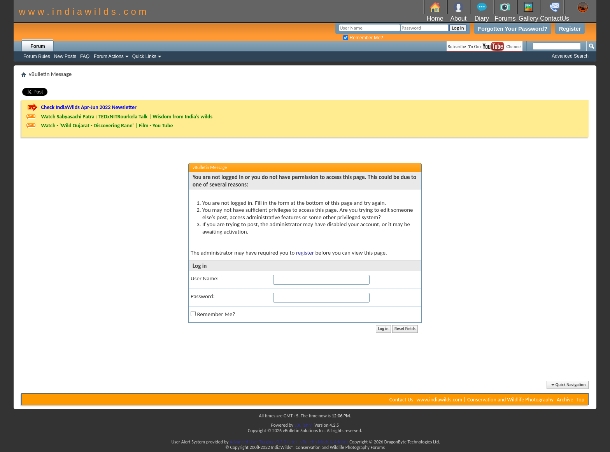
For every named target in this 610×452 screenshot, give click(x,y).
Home (435, 18)
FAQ (84, 56)
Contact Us (401, 399)
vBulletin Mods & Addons (324, 442)
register (305, 252)
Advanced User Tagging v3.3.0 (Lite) (263, 442)
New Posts (65, 56)
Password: (203, 296)
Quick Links (144, 56)
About (458, 18)
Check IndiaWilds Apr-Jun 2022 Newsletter (89, 107)
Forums (504, 18)
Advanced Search (570, 56)
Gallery (528, 18)
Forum (37, 46)
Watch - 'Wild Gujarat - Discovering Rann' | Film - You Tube (107, 125)
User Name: (205, 278)
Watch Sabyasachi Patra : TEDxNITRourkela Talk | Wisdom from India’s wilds (126, 116)
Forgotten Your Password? (512, 29)
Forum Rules (36, 56)
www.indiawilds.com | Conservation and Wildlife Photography (485, 399)
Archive (565, 399)
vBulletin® (304, 425)
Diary (482, 18)
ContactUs (554, 18)
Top (580, 399)
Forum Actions (109, 56)
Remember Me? (363, 37)
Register (570, 29)
